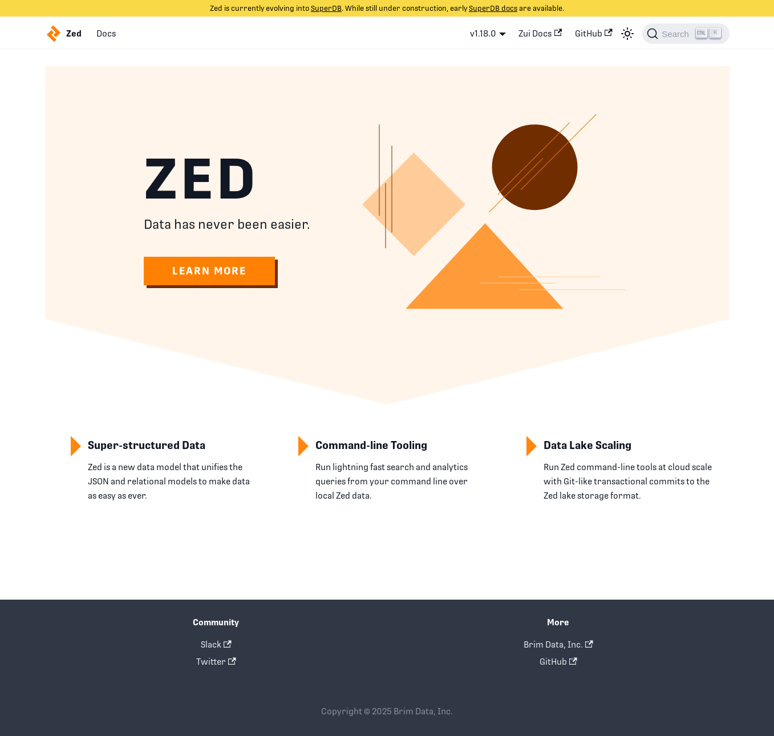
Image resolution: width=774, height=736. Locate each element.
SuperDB (326, 8)
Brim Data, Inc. (558, 644)
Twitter (216, 661)
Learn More (209, 271)
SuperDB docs (493, 8)
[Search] (685, 33)
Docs (106, 33)
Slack (216, 644)
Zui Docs (540, 33)
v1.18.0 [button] (483, 33)
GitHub (594, 33)
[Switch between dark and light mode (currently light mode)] (627, 33)
